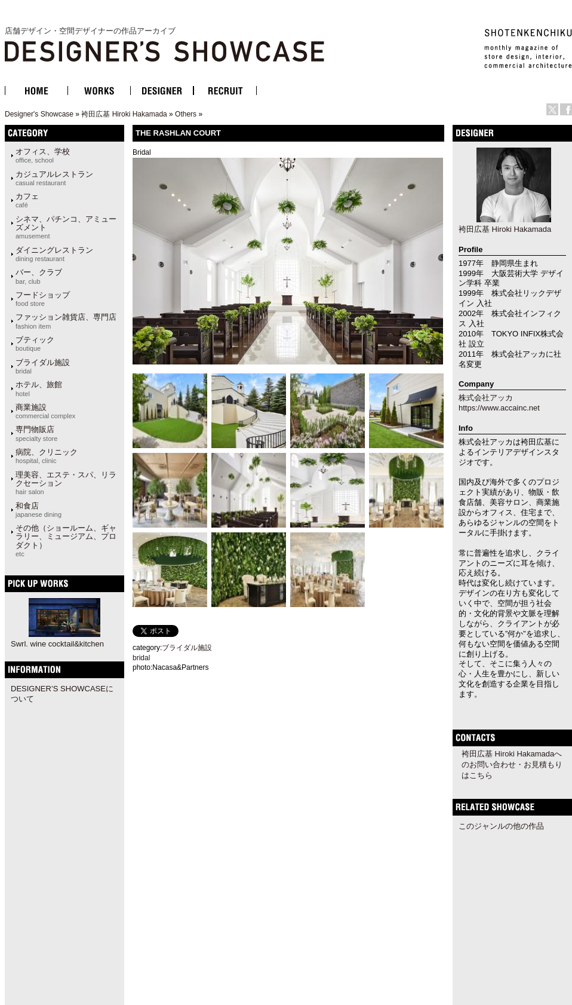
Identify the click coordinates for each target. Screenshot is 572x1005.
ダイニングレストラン (54, 254)
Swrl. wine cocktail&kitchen (57, 643)
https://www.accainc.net (499, 407)
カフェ (27, 200)
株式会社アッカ (486, 397)
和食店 (38, 509)
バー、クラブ (39, 276)
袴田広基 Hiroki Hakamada (124, 114)
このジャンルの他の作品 (501, 826)
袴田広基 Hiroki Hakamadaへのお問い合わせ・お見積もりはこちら (512, 764)
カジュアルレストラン (54, 178)
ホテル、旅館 (39, 388)
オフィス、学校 (43, 155)
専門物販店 (36, 433)
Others (185, 114)
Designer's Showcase (39, 114)
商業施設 (45, 411)
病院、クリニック (47, 456)
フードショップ (43, 298)
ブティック (35, 343)
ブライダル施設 (43, 366)
